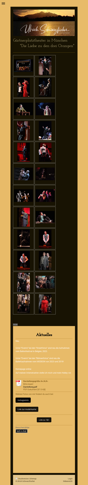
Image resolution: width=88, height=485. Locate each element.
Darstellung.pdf (30, 386)
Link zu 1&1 (44, 420)
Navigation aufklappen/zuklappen (44, 3)
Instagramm (23, 400)
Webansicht (67, 481)
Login (70, 478)
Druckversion (22, 478)
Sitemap (33, 478)
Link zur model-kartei (27, 409)
